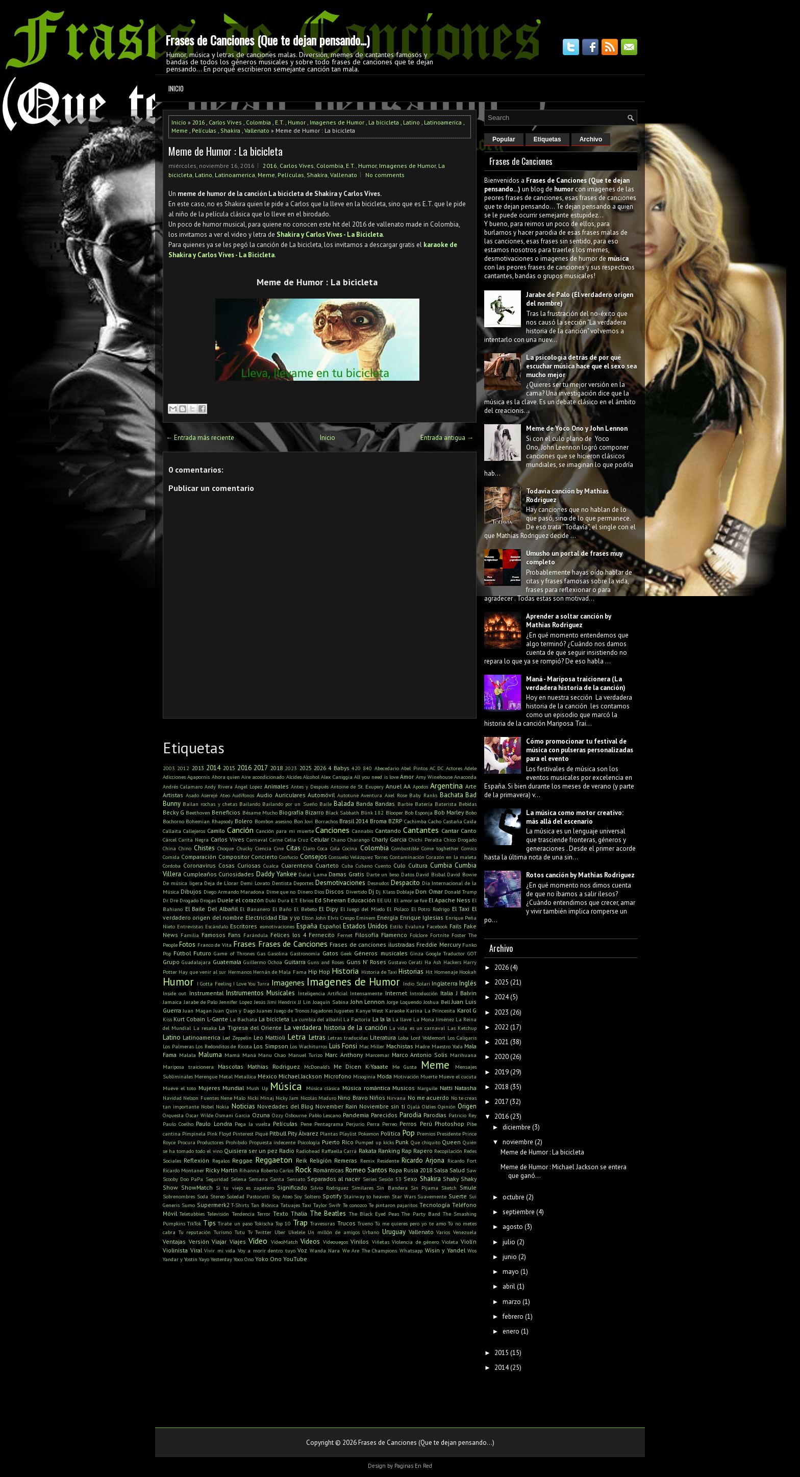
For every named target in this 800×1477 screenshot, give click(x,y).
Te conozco (355, 1205)
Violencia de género (415, 1241)
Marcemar (377, 1054)
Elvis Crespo (341, 917)
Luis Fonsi (343, 1046)
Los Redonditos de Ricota (223, 1046)
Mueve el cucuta (458, 1076)
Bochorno (173, 821)
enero (511, 1331)
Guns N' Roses (366, 962)
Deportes (303, 883)
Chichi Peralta (425, 839)
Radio (286, 1150)
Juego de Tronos (291, 1010)
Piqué (261, 1133)
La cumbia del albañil (316, 1019)
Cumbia (441, 865)
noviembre (518, 1142)
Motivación (406, 1076)
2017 (261, 768)
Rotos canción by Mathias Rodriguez (580, 875)
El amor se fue (410, 900)
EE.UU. (384, 900)
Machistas (399, 1046)
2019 (501, 1072)
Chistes (204, 848)
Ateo (225, 795)
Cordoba (172, 865)
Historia (345, 971)
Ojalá (413, 1106)
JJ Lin (304, 1001)
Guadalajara (196, 962)
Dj (371, 891)
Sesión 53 (390, 1179)
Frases (244, 944)
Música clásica (323, 1088)
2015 (229, 768)
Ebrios (306, 900)
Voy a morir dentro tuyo (266, 1250)
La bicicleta (383, 122)
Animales (276, 786)
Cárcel (170, 839)
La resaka (205, 1027)
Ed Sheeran (330, 900)
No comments (385, 175)
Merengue (205, 1076)
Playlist (348, 1133)
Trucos (346, 1223)
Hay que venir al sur (202, 971)
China (169, 848)
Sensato (296, 1179)
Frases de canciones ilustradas (372, 944)
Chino (185, 848)
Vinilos (360, 1241)
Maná (249, 1054)
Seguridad (217, 1179)
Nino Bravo (352, 1097)
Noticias (243, 1106)
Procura (186, 1142)
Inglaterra (445, 983)
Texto (280, 1213)
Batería (424, 803)
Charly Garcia (389, 839)
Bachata (451, 795)
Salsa (441, 1170)
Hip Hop (319, 971)
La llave (401, 1019)
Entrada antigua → (446, 437)
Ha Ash (432, 962)
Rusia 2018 (418, 1170)
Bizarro (314, 812)
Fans (234, 935)
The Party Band (421, 1213)
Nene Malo (232, 1097)
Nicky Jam (287, 1097)
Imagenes (288, 982)
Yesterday (221, 1259)
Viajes (238, 1241)
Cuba (347, 865)
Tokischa (264, 1223)
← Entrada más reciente (200, 437)
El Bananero (255, 909)
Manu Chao (272, 1054)
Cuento (383, 865)
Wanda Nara (325, 1250)
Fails (455, 926)
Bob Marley (449, 812)
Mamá (232, 1054)
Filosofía (367, 935)
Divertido (356, 891)
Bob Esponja (419, 812)
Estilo (396, 926)
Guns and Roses (326, 962)
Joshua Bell (436, 1001)
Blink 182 (372, 812)
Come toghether (440, 848)
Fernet (345, 935)
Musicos (403, 1088)
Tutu (240, 1232)
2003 (169, 768)
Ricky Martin (222, 1170)
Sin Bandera (392, 1187)
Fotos (187, 944)
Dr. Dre (170, 900)
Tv (250, 1232)
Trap (300, 1222)
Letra (296, 1036)
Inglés (468, 983)
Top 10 (283, 1223)
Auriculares (290, 795)
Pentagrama (328, 1123)
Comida (171, 856)
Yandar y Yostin (180, 1259)
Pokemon (368, 1133)
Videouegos (335, 1241)
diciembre (517, 1127)
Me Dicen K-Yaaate (361, 1066)
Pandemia (356, 1115)
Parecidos (384, 1115)
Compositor (233, 856)
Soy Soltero (307, 1196)
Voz (302, 1250)
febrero (513, 1316)
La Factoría (356, 1019)
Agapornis (198, 776)
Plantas (329, 1133)
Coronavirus (199, 865)
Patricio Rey (462, 1115)
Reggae (242, 1160)
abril (509, 1286)
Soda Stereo (211, 1196)
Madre (422, 1046)
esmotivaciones (277, 926)
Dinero (305, 891)
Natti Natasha (458, 1088)
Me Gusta (404, 1066)
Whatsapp (410, 1250)
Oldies (429, 1106)
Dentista (282, 883)
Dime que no (281, 891)
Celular (319, 839)
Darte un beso (382, 874)
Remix (367, 1160)
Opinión (447, 1106)
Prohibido (236, 1142)
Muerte (428, 1076)
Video (257, 1241)
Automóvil (321, 795)
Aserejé (209, 795)
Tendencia (243, 1213)
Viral (196, 1250)
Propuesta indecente (272, 1142)
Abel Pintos (414, 768)
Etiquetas (547, 139)
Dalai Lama (312, 874)
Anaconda (465, 776)
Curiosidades (236, 874)
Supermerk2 (213, 1205)
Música (286, 1086)
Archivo (591, 139)
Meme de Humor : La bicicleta (225, 151)
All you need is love (376, 776)
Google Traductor (445, 953)
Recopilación (448, 1150)
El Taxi (461, 909)
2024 (501, 997)
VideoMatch (284, 1241)
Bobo (471, 812)
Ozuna (261, 1115)
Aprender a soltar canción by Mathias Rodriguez (568, 620)
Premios (426, 1133)
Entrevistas (190, 926)
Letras (317, 1037)
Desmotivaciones (340, 882)
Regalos (221, 1160)
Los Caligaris (462, 1037)
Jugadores (322, 1010)
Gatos (330, 953)
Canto (469, 830)
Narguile (427, 1088)
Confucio (288, 856)
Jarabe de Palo (201, 1001)
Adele (470, 768)
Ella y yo (289, 917)
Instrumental (206, 993)
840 (367, 768)
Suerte (457, 1196)
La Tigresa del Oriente (250, 1027)
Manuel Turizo (305, 1054)
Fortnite (439, 935)
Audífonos (243, 795)
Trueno (365, 1223)
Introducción (424, 993)
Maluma (210, 1054)
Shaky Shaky (460, 1179)
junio (510, 1256)
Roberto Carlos (277, 1170)
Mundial (233, 1088)
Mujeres (209, 1088)
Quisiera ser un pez (251, 1150)
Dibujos (191, 891)
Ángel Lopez (248, 786)
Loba (403, 1037)
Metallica (245, 1076)
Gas (261, 953)
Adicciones (174, 776)
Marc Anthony (344, 1054)
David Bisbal (430, 874)
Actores (454, 768)
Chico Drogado (460, 839)
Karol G (467, 1010)
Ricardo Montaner (183, 1170)
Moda (384, 1076)
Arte (471, 786)
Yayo (204, 1259)
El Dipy (328, 909)
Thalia (299, 1213)
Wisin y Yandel (445, 1250)
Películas (204, 130)
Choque (225, 848)
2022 (501, 1027)
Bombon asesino (273, 821)
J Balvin (466, 993)
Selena (238, 1179)
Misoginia (364, 1076)
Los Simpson (271, 1046)
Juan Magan (197, 1010)
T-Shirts (240, 1205)
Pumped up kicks (374, 1142)
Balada (344, 803)
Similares (362, 1187)
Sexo (410, 1179)
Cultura (418, 865)
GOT (472, 953)
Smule (468, 1187)
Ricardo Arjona (423, 1160)
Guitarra (295, 962)
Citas (293, 848)
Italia (446, 993)
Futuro (202, 953)
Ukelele (296, 1232)
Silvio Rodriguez (329, 1187)
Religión (321, 1160)
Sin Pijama (424, 1187)
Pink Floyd (219, 1133)
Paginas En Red (413, 1465)
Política (391, 1133)
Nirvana (396, 1097)
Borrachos (326, 821)
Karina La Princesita (430, 1010)
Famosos (214, 935)
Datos (407, 874)
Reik (301, 1160)
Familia (190, 935)
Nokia (222, 1106)
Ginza (416, 953)
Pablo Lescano (325, 1115)
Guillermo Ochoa (262, 962)
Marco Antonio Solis (420, 1054)
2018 (276, 768)
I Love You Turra (251, 983)
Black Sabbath (342, 812)
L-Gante (217, 1019)
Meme (179, 130)
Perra (373, 1123)
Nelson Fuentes (200, 1097)
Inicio (176, 88)
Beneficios (226, 812)
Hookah (468, 971)
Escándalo (216, 926)
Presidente (449, 1133)
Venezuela (465, 1232)
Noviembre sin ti (382, 1106)
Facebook (437, 926)
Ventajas (174, 1241)
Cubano (364, 865)
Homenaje (446, 971)
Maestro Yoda (447, 1046)
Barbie (405, 803)
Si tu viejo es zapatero (245, 1187)
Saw (471, 1170)
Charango (358, 839)
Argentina (446, 785)
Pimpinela (194, 1133)
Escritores (243, 926)
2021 (501, 1042)
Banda (364, 803)
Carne (276, 839)
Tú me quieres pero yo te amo (410, 1223)
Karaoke (395, 1010)
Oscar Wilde (199, 1115)
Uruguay (394, 1231)
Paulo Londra (214, 1123)
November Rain (336, 1106)
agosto (513, 1226)
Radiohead (308, 1150)
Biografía (291, 812)
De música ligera (183, 883)
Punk (402, 1142)
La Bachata (243, 1019)
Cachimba (415, 821)
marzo (512, 1301)
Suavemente (431, 1196)
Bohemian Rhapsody (209, 821)
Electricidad (261, 917)
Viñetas (380, 1241)
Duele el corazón (240, 900)
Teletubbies (192, 1213)
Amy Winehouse (434, 776)
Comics (469, 848)
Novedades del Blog (285, 1106)
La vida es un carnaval (417, 1027)
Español (330, 926)
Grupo (171, 962)
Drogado (189, 900)
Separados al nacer (333, 1179)
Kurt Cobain (189, 1019)
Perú (426, 1123)
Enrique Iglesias (421, 917)
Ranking (389, 1150)
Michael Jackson (300, 1076)
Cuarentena (297, 865)
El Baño (282, 909)
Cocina (349, 848)
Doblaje (405, 891)
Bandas (385, 803)
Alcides (294, 776)
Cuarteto (327, 865)
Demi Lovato (255, 883)
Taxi (306, 1205)
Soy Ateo (282, 1196)
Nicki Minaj (260, 1097)
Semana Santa (266, 1179)
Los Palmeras (178, 1046)
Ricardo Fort (462, 1160)
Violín (469, 1241)
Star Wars (404, 1196)
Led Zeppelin (237, 1037)
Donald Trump (460, 891)
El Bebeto (305, 909)
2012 (183, 768)
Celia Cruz (296, 839)
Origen (467, 1106)
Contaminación (407, 856)
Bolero (244, 821)
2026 (320, 768)
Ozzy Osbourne (289, 1115)
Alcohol (311, 776)
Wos (472, 1250)
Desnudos (378, 883)
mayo (511, 1271)
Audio (264, 795)
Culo (399, 865)
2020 (501, 1056)
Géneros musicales (380, 953)
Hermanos (240, 971)
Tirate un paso (235, 1223)
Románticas (328, 1170)
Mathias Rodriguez (273, 1066)
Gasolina (278, 953)
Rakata (368, 1150)
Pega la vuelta (252, 1123)
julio (509, 1242)
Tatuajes (290, 1205)
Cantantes (421, 830)
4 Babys (338, 768)
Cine (279, 848)
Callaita (172, 830)
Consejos (313, 856)
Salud (457, 1170)
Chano (338, 839)
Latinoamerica (443, 122)
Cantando (388, 830)
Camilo (216, 830)
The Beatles (328, 1213)
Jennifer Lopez (235, 1001)
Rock (303, 1169)
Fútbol (182, 953)
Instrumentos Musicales (260, 993)
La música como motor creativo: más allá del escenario (574, 817)
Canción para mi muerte (285, 830)
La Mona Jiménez (433, 1019)
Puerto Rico (338, 1142)
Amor (407, 776)
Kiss (167, 1019)
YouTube (295, 1259)
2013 (198, 768)
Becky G (173, 812)
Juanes (264, 1010)
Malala (187, 1054)
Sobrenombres (179, 1196)
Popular (503, 139)
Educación (361, 900)
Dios (319, 891)
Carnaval (256, 839)
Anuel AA (398, 786)
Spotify (331, 1196)
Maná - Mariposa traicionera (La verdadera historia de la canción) (576, 683)
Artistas (173, 795)
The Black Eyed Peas (374, 1213)
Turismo (223, 1232)
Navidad (172, 1097)
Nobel (207, 1106)
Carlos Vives (225, 122)
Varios (443, 1232)
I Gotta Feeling (214, 983)
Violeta (450, 1241)
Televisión (218, 1213)
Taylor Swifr (327, 1205)
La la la (381, 1019)
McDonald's (317, 1066)
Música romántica (366, 1088)
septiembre (519, 1212)
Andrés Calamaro (183, 786)
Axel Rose (396, 795)
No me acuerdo (428, 1097)
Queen (451, 1142)
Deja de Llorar (221, 883)
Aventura (371, 795)
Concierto (264, 856)
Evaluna (414, 926)
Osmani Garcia (232, 1115)
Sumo (188, 1205)
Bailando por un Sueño (289, 803)
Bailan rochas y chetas (210, 803)
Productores (210, 1142)
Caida (470, 821)
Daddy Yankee (276, 874)
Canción (240, 830)
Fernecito (322, 935)
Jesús (259, 1001)
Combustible (405, 848)
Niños (377, 1097)
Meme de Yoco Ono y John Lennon (577, 428)
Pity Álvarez (303, 1133)
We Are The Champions (369, 1250)
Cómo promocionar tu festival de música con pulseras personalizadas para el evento (579, 750)
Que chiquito (425, 1142)
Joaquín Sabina (330, 1001)
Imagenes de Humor (337, 122)
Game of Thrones (234, 953)
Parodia (410, 1115)
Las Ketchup (462, 1027)
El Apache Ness (449, 900)
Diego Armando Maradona (234, 891)
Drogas (208, 900)
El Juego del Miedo (362, 909)
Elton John (314, 917)
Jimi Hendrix (281, 1001)
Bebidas (468, 803)
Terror (263, 1213)
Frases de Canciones (293, 944)
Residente (388, 1160)
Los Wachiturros (308, 1046)
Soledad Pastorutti (248, 1196)
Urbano (370, 1232)
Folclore (419, 935)
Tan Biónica (265, 1205)
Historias (410, 971)
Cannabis (362, 830)
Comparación (198, 856)
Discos (335, 891)
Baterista (446, 803)
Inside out (174, 993)
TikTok (194, 1223)
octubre (513, 1197)
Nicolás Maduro (318, 1097)
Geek (346, 953)
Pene (306, 1123)
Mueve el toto (179, 1088)
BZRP (395, 821)
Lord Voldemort (428, 1037)
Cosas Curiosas (239, 865)
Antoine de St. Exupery (357, 786)
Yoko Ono (268, 1259)
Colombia (258, 122)
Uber (279, 1232)
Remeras (345, 1160)
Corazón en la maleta (451, 856)
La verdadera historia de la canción (335, 1027)
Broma (378, 821)
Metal (226, 1076)
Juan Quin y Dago (234, 1010)
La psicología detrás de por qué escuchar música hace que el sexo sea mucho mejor (581, 366)
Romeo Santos (366, 1170)
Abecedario (386, 768)
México (267, 1076)
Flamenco (394, 935)
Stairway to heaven (366, 1196)
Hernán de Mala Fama (280, 971)
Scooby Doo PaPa (183, 1179)
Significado (292, 1187)
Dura (283, 900)
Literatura (383, 1037)
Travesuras (322, 1223)
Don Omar (428, 891)
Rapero (423, 1150)
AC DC (436, 768)
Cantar (450, 830)
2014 (213, 768)
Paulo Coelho (178, 1123)
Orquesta (173, 1115)
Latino (411, 122)
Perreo (389, 1123)
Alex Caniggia (336, 776)
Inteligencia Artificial (322, 993)
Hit (429, 971)
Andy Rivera (219, 786)
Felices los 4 (288, 935)
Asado (192, 795)
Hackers (452, 962)
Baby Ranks (423, 795)
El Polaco (398, 909)
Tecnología (434, 1205)
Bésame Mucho (260, 812)
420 (356, 768)
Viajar (219, 1241)
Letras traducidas (348, 1037)
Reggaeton (273, 1159)
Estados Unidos (365, 926)
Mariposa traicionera (188, 1066)
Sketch (449, 1187)
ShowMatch (197, 1187)
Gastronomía (305, 953)
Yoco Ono (244, 1259)
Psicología (308, 1142)
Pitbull (277, 1133)
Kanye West (369, 1010)
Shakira (230, 130)
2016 (198, 122)
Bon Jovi (303, 821)
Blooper (394, 812)
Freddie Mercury (438, 944)
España (306, 926)
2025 (305, 768)
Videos (310, 1241)
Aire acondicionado (262, 776)
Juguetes (344, 1010)
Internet (396, 993)
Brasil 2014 (353, 821)
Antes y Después (310, 786)
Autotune (348, 795)
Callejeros (194, 830)
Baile (325, 803)
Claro (309, 848)
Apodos (420, 786)
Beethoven (198, 812)
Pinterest (243, 1133)
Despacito (405, 882)
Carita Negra (194, 839)
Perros (408, 1123)
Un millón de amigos (333, 1232)
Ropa (395, 1170)
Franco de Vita (214, 944)
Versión (199, 1241)
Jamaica (172, 1001)
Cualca (271, 865)
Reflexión (196, 1160)
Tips (209, 1223)
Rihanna (249, 1170)
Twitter (263, 1232)
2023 (291, 768)
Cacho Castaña (445, 821)
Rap (407, 1150)
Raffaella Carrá (339, 1150)
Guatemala (227, 962)
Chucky (245, 848)
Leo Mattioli (269, 1037)
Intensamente (366, 993)
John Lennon (368, 1001)
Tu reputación (195, 1232)
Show (170, 1187)
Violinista (175, 1250)
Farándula (255, 935)
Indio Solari (416, 983)
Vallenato (256, 130)
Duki (270, 900)
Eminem (366, 917)
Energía (387, 917)
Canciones (332, 830)
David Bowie (462, 874)
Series (370, 1179)
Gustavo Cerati (405, 962)
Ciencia (263, 848)
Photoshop (449, 1123)
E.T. (279, 122)
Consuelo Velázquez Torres (358, 856)
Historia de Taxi (379, 971)
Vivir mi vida (219, 1250)
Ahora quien (226, 776)
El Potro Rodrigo (430, 909)
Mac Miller (372, 1046)
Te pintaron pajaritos (393, 1205)
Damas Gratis (346, 874)
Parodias (434, 1115)
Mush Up (257, 1088)
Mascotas (230, 1066)
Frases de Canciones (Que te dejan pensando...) (267, 40)
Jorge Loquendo (404, 1001)
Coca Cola (328, 848)
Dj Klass (385, 891)
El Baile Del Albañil (211, 909)
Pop (408, 1132)
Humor (297, 122)
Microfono (338, 1076)
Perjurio (355, 1123)
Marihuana (463, 1054)
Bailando (249, 803)
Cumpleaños (200, 874)
